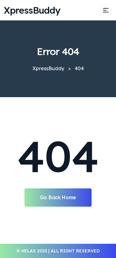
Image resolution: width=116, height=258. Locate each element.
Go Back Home (58, 197)
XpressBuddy (32, 10)
